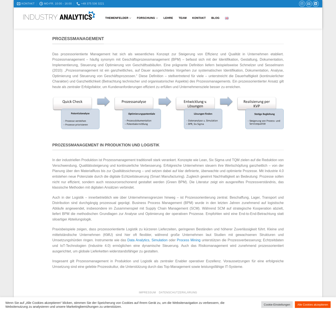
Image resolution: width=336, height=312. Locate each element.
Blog (215, 18)
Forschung (147, 18)
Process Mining (189, 240)
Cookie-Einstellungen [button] (277, 304)
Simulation (160, 240)
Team (183, 18)
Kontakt (199, 18)
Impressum (147, 292)
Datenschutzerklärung (178, 292)
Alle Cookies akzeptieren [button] (312, 304)
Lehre (168, 18)
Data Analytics (138, 240)
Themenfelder (118, 18)
